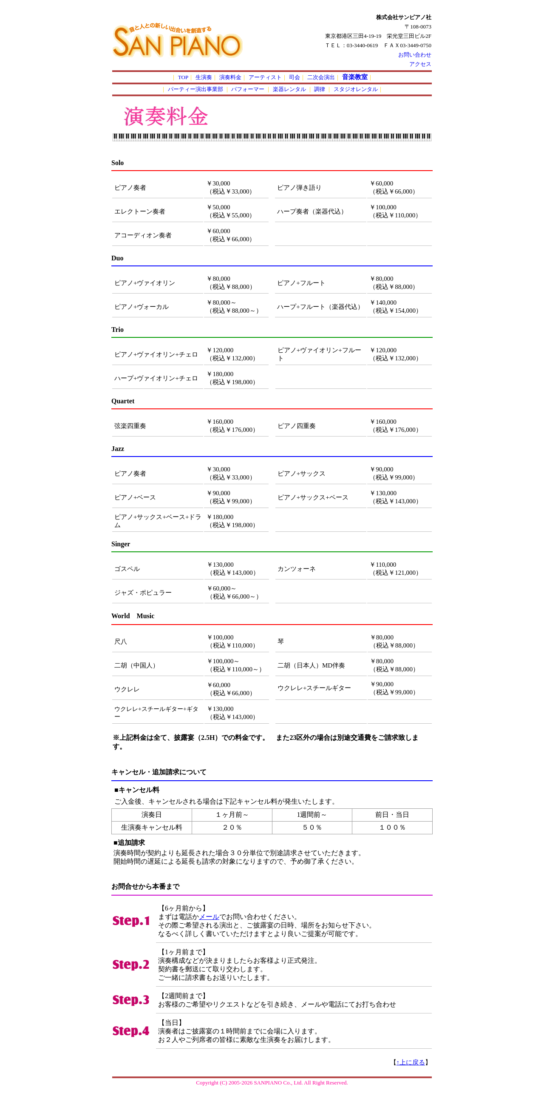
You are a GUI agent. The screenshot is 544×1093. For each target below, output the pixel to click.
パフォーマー (248, 89)
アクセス (420, 64)
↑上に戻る (411, 1062)
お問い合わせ (414, 54)
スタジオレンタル (356, 89)
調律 (320, 89)
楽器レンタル (290, 89)
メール (209, 916)
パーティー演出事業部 (196, 89)
